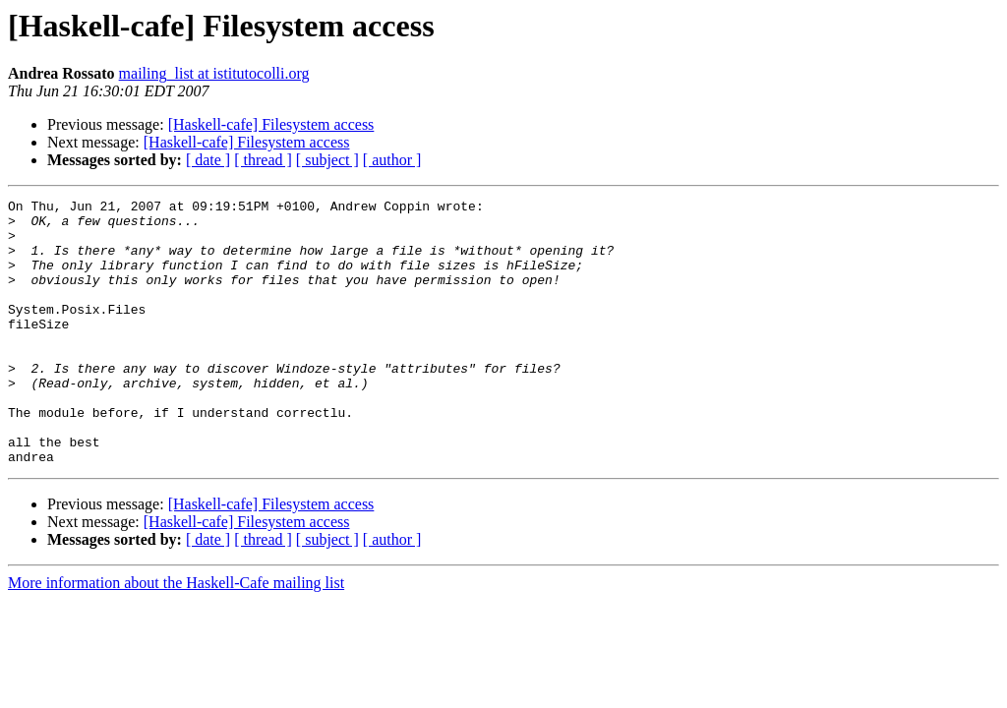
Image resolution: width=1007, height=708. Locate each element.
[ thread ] (263, 159)
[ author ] (392, 159)
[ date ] (208, 159)
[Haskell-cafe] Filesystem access (271, 124)
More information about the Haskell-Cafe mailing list (176, 635)
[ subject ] (327, 159)
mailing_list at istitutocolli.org (214, 73)
